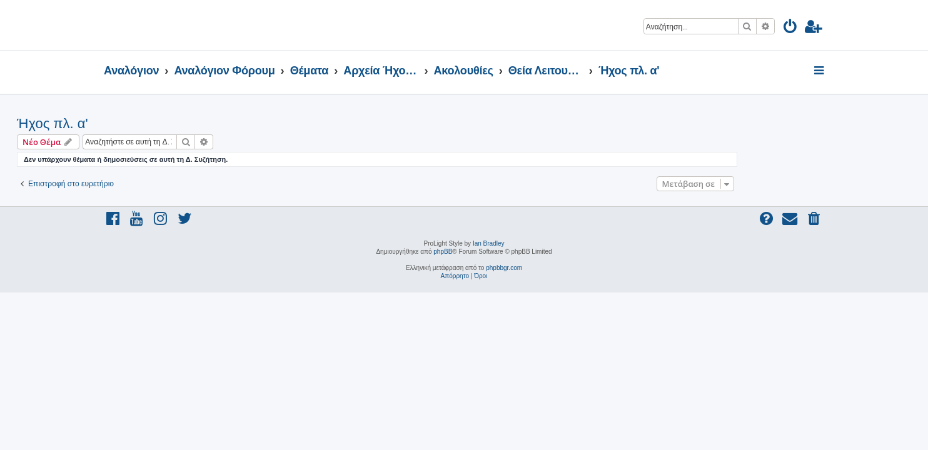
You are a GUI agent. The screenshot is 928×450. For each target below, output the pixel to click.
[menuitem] (790, 28)
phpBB (442, 251)
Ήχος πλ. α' (139, 123)
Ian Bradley (489, 243)
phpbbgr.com (504, 267)
